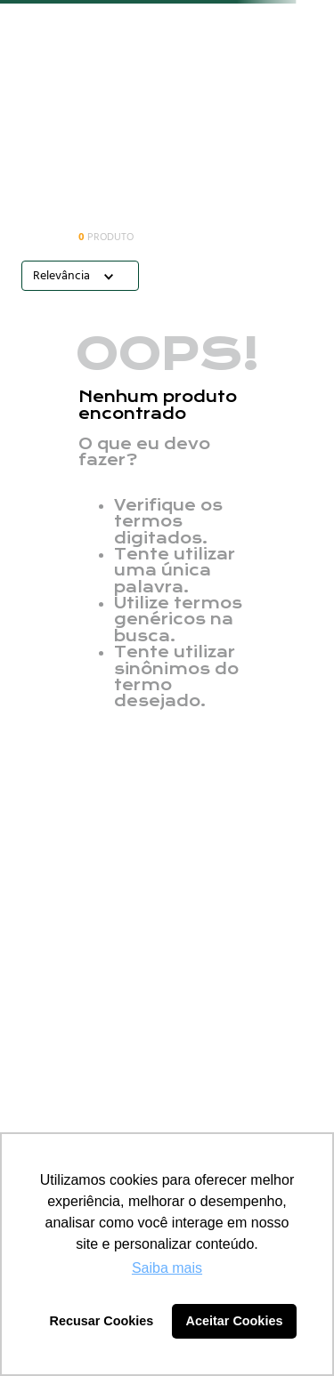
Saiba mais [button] (167, 1267)
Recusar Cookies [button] (102, 1321)
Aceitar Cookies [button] (234, 1321)
